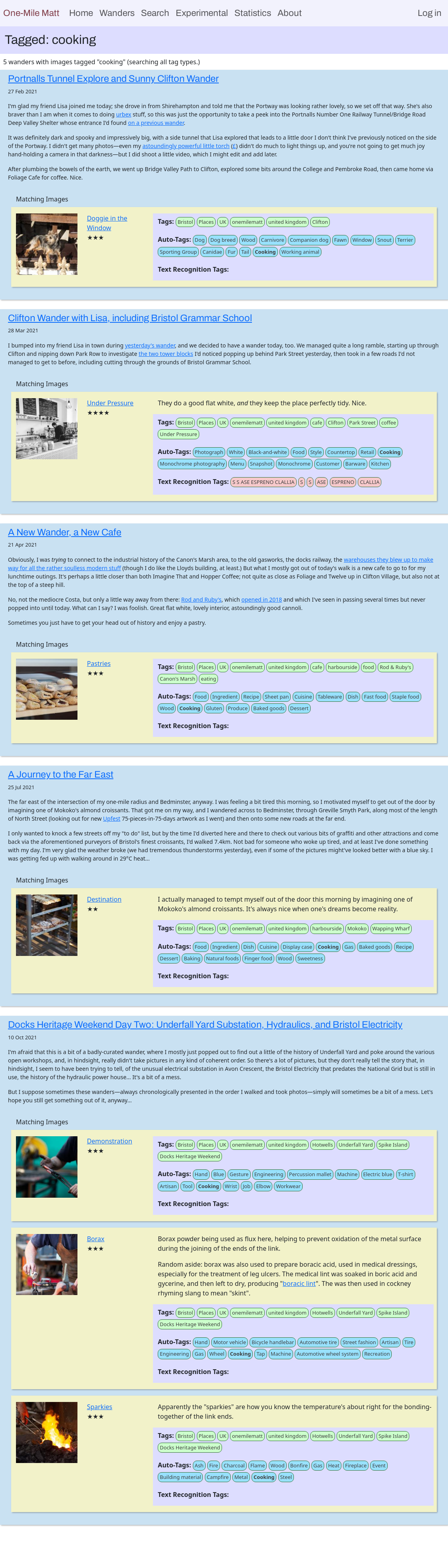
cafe (317, 422)
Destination (104, 899)
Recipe (251, 696)
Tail (245, 251)
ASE (321, 482)
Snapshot (261, 463)
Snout (384, 239)
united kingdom (287, 221)
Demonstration (109, 1141)
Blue (218, 1174)
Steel (286, 1477)
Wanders (117, 13)
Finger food (258, 958)
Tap (260, 1353)
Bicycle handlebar (273, 1342)
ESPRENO (343, 482)
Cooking (265, 251)
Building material (180, 1477)
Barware (355, 463)
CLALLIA (369, 482)
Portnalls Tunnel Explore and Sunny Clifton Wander (113, 78)
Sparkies (100, 1406)
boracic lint (299, 1283)
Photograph (209, 452)
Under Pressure (110, 403)
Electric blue (377, 1174)
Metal (241, 1477)
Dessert (299, 708)
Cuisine (303, 696)
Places (206, 221)
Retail (367, 452)
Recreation (377, 1353)
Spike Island (393, 1144)
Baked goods (268, 708)
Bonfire (299, 1465)
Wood (248, 239)
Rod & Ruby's (395, 667)
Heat (334, 1465)
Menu (237, 463)
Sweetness (310, 958)
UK (222, 221)
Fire (213, 1465)
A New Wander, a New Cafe (64, 532)
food (368, 667)
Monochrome (294, 463)
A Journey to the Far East (60, 774)
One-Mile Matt (31, 13)
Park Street (362, 422)
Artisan (168, 1186)
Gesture (239, 1174)
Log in (430, 13)
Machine (347, 1174)
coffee (388, 422)
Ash (199, 1465)
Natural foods (222, 958)
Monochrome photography (192, 463)
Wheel (216, 1353)
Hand (201, 1174)
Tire (409, 1342)
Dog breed (223, 239)
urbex (123, 114)
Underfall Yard (356, 1144)
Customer (328, 463)
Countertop (341, 452)
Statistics (252, 13)
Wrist (231, 1186)
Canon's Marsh (177, 678)
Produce (238, 708)
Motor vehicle (229, 1342)
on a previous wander (156, 122)
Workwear (288, 1186)
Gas (348, 946)
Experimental (202, 13)
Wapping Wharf (391, 928)
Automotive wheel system (328, 1353)
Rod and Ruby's (201, 599)
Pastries (99, 663)
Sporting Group (178, 251)
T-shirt (405, 1174)
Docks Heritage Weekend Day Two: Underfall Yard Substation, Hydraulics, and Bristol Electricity (205, 1024)
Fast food (375, 696)
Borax (96, 1238)
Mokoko (357, 928)
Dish (353, 696)
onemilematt (247, 221)
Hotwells (322, 1144)
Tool (187, 1186)
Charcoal (234, 1465)
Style (316, 452)
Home (81, 13)
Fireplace (356, 1465)
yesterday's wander (150, 345)
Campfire (218, 1477)
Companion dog (309, 239)
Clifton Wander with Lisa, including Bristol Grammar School (130, 318)
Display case (297, 946)
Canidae (212, 251)
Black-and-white (267, 452)
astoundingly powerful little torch (186, 146)
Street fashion (359, 1342)
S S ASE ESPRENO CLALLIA (263, 482)
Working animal (300, 251)
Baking (192, 958)
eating (208, 678)
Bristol (185, 221)
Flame (257, 1465)
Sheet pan (277, 696)
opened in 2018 (262, 599)
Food (299, 452)
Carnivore (272, 239)
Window (362, 239)
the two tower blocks (166, 353)
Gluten (214, 708)
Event (378, 1465)
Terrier (405, 239)
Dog (200, 239)
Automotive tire (318, 1342)
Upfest (111, 818)
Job (246, 1186)
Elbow (263, 1186)
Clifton (320, 221)
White (236, 452)
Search (155, 13)
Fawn (340, 239)
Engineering (268, 1174)
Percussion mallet (310, 1174)
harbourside (342, 667)
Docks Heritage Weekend (190, 1156)
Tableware (330, 696)
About (290, 13)
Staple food (405, 696)
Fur (232, 251)
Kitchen (380, 463)
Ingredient (225, 696)
